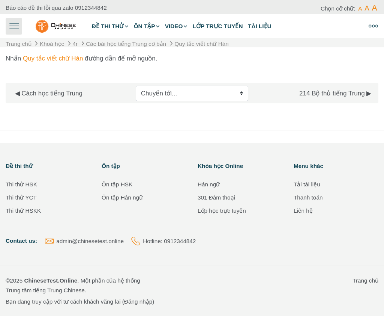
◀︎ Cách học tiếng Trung (48, 93)
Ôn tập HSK (117, 184)
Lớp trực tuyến (218, 26)
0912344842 (91, 8)
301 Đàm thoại (216, 197)
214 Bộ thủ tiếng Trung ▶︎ (335, 93)
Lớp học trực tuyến (222, 210)
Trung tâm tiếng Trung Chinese (45, 290)
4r (75, 44)
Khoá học (52, 44)
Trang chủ (19, 44)
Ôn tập (144, 26)
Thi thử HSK (21, 184)
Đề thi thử (108, 26)
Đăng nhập (138, 301)
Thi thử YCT (21, 197)
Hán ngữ (209, 184)
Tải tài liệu (307, 184)
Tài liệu (260, 26)
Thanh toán (308, 197)
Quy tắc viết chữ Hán (201, 44)
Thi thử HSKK (23, 210)
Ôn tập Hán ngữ (122, 197)
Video (174, 26)
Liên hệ (303, 210)
